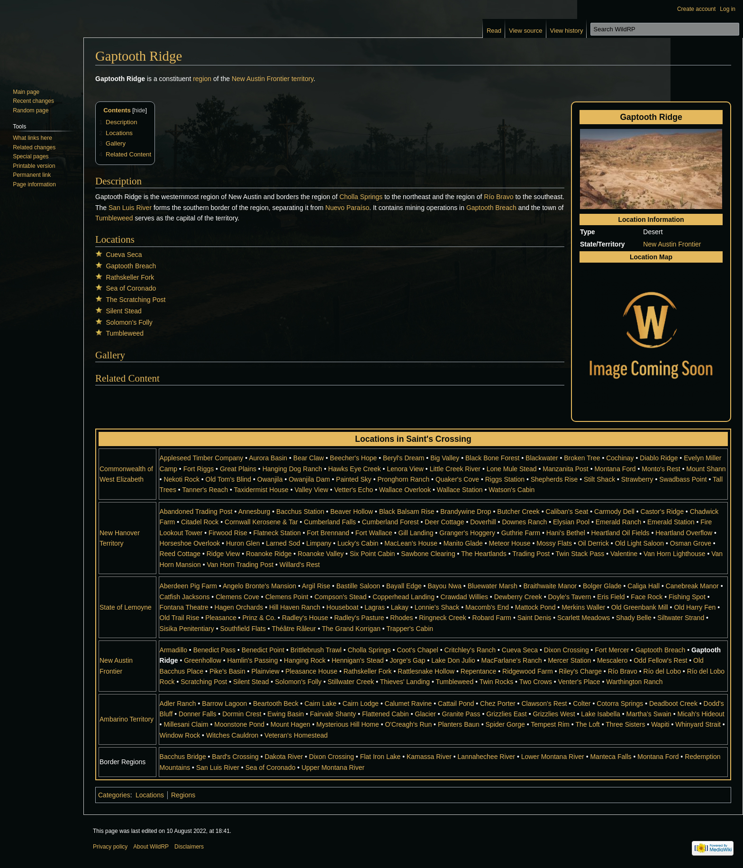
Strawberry (637, 479)
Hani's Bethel (565, 533)
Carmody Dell (614, 511)
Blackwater (542, 458)
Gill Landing (416, 533)
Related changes (34, 147)
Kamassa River (429, 756)
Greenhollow (202, 660)
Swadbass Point (683, 479)
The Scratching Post (135, 299)
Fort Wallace (373, 533)
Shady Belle (634, 617)
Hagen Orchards (239, 607)
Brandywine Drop (465, 511)
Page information (34, 184)
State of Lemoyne (126, 607)
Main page (26, 92)
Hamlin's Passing (252, 660)
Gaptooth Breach (491, 207)
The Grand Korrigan (351, 628)
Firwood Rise (227, 533)
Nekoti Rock (181, 479)
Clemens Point (286, 597)
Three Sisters (625, 724)
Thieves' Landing (405, 681)
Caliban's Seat (567, 511)
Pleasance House (311, 671)
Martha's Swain (648, 714)
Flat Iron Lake (380, 756)
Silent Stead (124, 311)
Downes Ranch (524, 522)
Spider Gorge (505, 724)
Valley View (311, 489)
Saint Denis (534, 617)
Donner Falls (197, 714)
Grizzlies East (506, 714)
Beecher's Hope (353, 458)
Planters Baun (459, 724)
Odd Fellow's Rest (660, 660)
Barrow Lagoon (224, 703)
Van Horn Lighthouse (674, 553)
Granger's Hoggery (467, 533)
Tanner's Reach (205, 489)
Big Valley (444, 458)
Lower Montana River (552, 756)
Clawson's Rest (544, 703)
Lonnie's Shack (437, 607)
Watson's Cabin (512, 489)
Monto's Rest (661, 469)
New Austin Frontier (261, 78)
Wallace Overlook (405, 489)
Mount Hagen (290, 724)
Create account (696, 9)
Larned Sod (283, 543)
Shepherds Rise (554, 479)
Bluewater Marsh (492, 586)
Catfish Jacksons (185, 597)
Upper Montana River (332, 767)
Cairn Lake (320, 703)
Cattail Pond (456, 703)
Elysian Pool (571, 522)
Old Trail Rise (179, 617)
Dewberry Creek (518, 597)
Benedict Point (263, 650)
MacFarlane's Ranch (511, 660)
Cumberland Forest (390, 522)
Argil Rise (316, 586)
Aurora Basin (268, 458)
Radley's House (305, 617)
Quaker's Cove (457, 479)
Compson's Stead (340, 597)
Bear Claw (308, 458)
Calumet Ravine (408, 703)
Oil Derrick (593, 543)
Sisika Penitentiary (187, 628)
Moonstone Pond (239, 724)
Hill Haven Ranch (294, 607)
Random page (30, 110)
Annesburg (254, 511)
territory (302, 78)
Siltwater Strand (680, 617)
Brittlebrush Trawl (316, 650)
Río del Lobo (662, 671)
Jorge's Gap (408, 660)
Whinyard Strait (698, 724)
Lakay (399, 607)
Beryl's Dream (403, 458)
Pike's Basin (227, 671)
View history (566, 30)
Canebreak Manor (692, 586)
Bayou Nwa (444, 586)
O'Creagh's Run (408, 724)
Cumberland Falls (330, 522)
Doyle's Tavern (569, 597)
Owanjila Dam (309, 479)
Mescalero (612, 660)
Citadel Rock (199, 522)
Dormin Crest (241, 714)
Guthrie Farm (520, 533)
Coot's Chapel (417, 650)
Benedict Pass (214, 650)
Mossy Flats (554, 543)
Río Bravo (498, 197)
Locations (150, 795)
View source (526, 30)
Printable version (34, 166)
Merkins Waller (583, 607)
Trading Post (531, 553)
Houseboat (342, 607)
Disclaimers (189, 846)
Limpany (318, 543)
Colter (581, 703)
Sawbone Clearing (428, 553)
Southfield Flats (243, 628)
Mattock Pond (535, 607)
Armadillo (173, 650)
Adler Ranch (178, 703)
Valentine (623, 553)
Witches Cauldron (232, 735)
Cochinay (620, 458)
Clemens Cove (237, 597)
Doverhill (483, 522)
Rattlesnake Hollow (426, 671)
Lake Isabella (600, 714)
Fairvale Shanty (333, 714)
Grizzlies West (554, 714)
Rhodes (401, 617)
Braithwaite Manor (550, 586)
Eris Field (611, 597)
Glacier (425, 714)
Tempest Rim (550, 724)
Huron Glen (243, 543)
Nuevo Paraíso (348, 207)
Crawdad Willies (464, 597)
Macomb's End (487, 607)
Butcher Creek (518, 511)
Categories (114, 795)
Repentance (479, 671)
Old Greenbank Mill (639, 607)
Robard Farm (491, 617)
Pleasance (220, 617)
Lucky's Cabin (358, 543)
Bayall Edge (404, 586)
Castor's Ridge (662, 511)
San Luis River (130, 207)
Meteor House (510, 543)
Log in (727, 9)
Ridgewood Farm (527, 671)
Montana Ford (614, 469)
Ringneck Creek (442, 617)
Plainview (265, 671)
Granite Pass (461, 714)
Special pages (30, 156)
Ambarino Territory (127, 719)
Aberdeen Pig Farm (188, 586)
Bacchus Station (300, 511)
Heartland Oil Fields (620, 533)
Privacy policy (110, 846)
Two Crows (535, 681)
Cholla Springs (360, 197)
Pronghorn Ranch (403, 479)
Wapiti (660, 724)
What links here (32, 138)
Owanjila (270, 479)
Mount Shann (705, 469)
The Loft (587, 724)
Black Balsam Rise (407, 511)
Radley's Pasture (359, 617)
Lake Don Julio (453, 660)
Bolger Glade (602, 586)
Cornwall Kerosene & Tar (261, 522)
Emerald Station (671, 522)
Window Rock (180, 735)
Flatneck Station (277, 533)
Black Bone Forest (492, 458)
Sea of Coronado (131, 288)
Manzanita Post (566, 469)
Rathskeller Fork (130, 277)
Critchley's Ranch (470, 650)
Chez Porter (498, 703)
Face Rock (646, 597)
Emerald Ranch (619, 522)
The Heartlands (484, 553)
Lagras (374, 607)
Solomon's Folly (129, 322)
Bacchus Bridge (183, 756)
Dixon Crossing (566, 650)
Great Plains (238, 469)
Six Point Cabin (372, 553)
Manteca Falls (610, 756)
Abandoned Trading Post (196, 511)
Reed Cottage (180, 553)
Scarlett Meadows (583, 617)
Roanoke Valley (321, 553)
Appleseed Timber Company (202, 458)
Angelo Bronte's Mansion (259, 586)
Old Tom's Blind (229, 479)
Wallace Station (460, 489)
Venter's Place (579, 681)
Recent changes (33, 101)
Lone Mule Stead (512, 469)
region (202, 78)
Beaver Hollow (351, 511)
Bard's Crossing (235, 756)
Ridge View (223, 553)
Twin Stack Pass (580, 553)
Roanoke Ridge (269, 553)
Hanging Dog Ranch (292, 469)
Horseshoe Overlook (190, 543)
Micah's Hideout (701, 714)
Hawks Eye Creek (354, 469)
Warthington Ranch (634, 681)
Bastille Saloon (358, 586)
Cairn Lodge (361, 703)
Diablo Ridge (659, 458)
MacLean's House (410, 543)
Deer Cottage (444, 522)
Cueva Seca (124, 254)
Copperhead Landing (403, 597)
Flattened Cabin (385, 714)
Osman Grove (690, 543)
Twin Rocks (497, 681)
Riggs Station (505, 479)
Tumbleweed (114, 218)
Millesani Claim (185, 724)
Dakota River (283, 756)
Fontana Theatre (184, 607)
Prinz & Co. (259, 617)
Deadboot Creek (673, 703)
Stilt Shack (599, 479)
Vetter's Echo (353, 489)
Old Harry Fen (695, 607)
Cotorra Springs (620, 703)
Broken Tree (582, 458)
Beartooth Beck (276, 703)
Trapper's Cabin (409, 628)
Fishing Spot (687, 597)
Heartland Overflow (683, 533)
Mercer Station (569, 660)
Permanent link (32, 175)
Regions (183, 795)
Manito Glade (463, 543)
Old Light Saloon (639, 543)
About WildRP (151, 846)
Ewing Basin (285, 714)
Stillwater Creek (350, 681)
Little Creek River (455, 469)
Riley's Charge (580, 671)
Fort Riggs (198, 469)
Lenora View (405, 469)
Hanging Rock (305, 660)
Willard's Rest (300, 564)
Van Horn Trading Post (240, 564)
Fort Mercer (612, 650)
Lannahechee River (486, 756)
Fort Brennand (328, 533)
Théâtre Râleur (294, 628)
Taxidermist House (261, 489)
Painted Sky (354, 479)
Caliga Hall (643, 586)
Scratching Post (204, 681)
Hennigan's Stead (358, 660)
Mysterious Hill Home (348, 724)
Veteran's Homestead (295, 735)
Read (494, 30)
